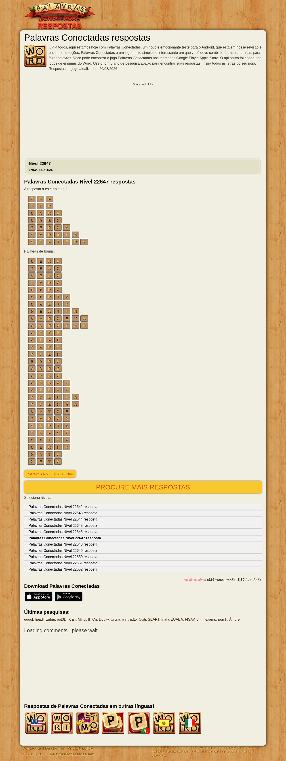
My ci (82, 619)
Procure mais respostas (143, 487)
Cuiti (142, 619)
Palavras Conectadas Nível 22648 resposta (63, 544)
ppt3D (62, 619)
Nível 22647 (41, 166)
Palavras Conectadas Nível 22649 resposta (63, 550)
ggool (28, 619)
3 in (200, 619)
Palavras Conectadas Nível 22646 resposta (63, 532)
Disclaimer (54, 748)
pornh (222, 619)
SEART (153, 619)
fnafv (165, 619)
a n (125, 619)
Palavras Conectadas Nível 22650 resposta (63, 557)
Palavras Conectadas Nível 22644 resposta (63, 519)
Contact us (32, 748)
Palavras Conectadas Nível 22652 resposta (63, 569)
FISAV (190, 619)
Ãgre (234, 619)
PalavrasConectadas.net (72, 754)
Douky (104, 619)
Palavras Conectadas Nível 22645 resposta (63, 525)
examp (210, 619)
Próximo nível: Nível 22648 (50, 474)
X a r (72, 619)
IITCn (92, 619)
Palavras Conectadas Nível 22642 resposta (63, 507)
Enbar (50, 619)
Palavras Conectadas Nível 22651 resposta (63, 563)
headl (39, 619)
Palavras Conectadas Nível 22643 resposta (63, 513)
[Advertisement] (143, 119)
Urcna (115, 619)
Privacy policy (80, 748)
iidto (133, 619)
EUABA (177, 619)
